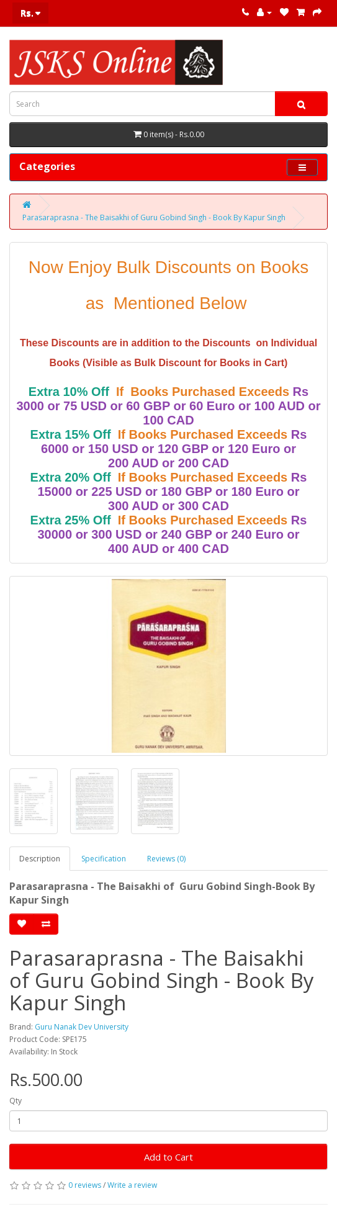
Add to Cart (168, 1157)
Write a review (132, 1185)
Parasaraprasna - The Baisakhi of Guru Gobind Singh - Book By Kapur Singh (153, 217)
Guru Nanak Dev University (81, 1027)
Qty (15, 1100)
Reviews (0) (166, 858)
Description (39, 858)
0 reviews (84, 1185)
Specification (103, 858)
